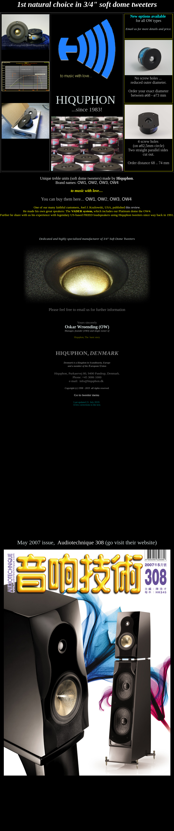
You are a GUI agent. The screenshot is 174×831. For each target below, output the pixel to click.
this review (132, 207)
